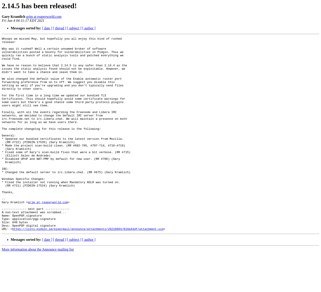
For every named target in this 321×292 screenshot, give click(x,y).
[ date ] (47, 28)
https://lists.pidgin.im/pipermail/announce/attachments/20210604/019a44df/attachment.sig (88, 268)
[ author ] (89, 28)
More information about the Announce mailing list (38, 288)
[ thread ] (59, 28)
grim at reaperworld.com (44, 16)
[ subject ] (74, 28)
